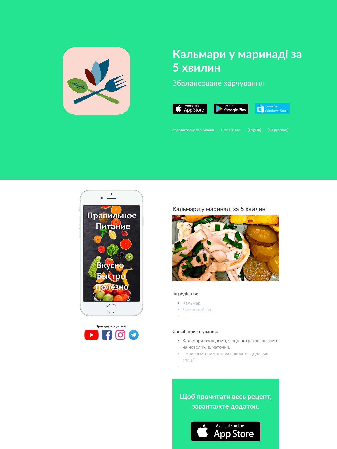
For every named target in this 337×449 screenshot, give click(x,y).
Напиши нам (231, 130)
